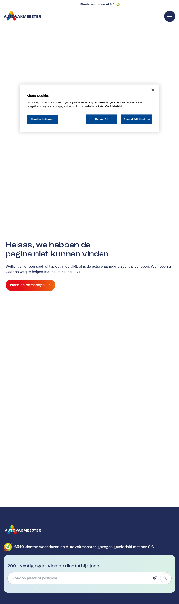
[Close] (153, 90)
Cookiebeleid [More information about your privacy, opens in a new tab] (113, 106)
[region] (89, 108)
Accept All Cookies (137, 119)
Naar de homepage (30, 285)
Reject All (101, 119)
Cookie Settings (42, 119)
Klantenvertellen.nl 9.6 (97, 4)
